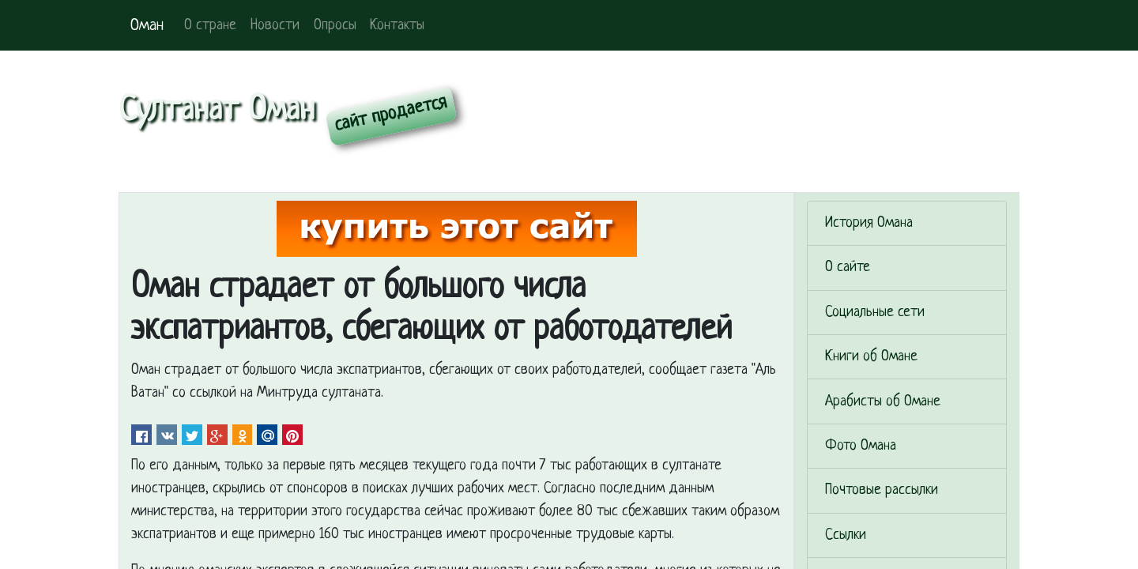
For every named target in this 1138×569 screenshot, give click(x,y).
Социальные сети (875, 312)
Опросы (335, 25)
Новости (275, 25)
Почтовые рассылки (881, 490)
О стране (210, 25)
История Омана (869, 223)
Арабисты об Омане (882, 402)
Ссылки (845, 535)
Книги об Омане (871, 357)
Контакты (397, 25)
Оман (147, 26)
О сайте (847, 267)
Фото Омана (860, 446)
